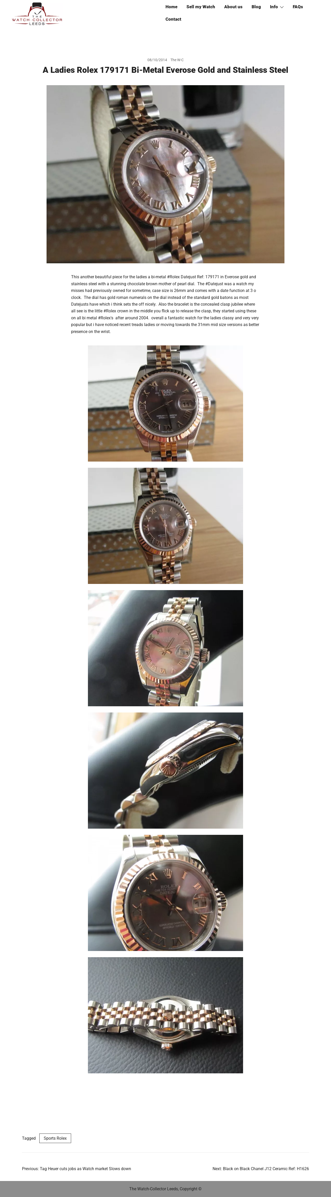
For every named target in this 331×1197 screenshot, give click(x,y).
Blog (256, 6)
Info (274, 6)
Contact (173, 19)
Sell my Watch (200, 6)
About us (233, 6)
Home (171, 6)
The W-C (177, 60)
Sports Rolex (55, 1138)
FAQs (298, 6)
